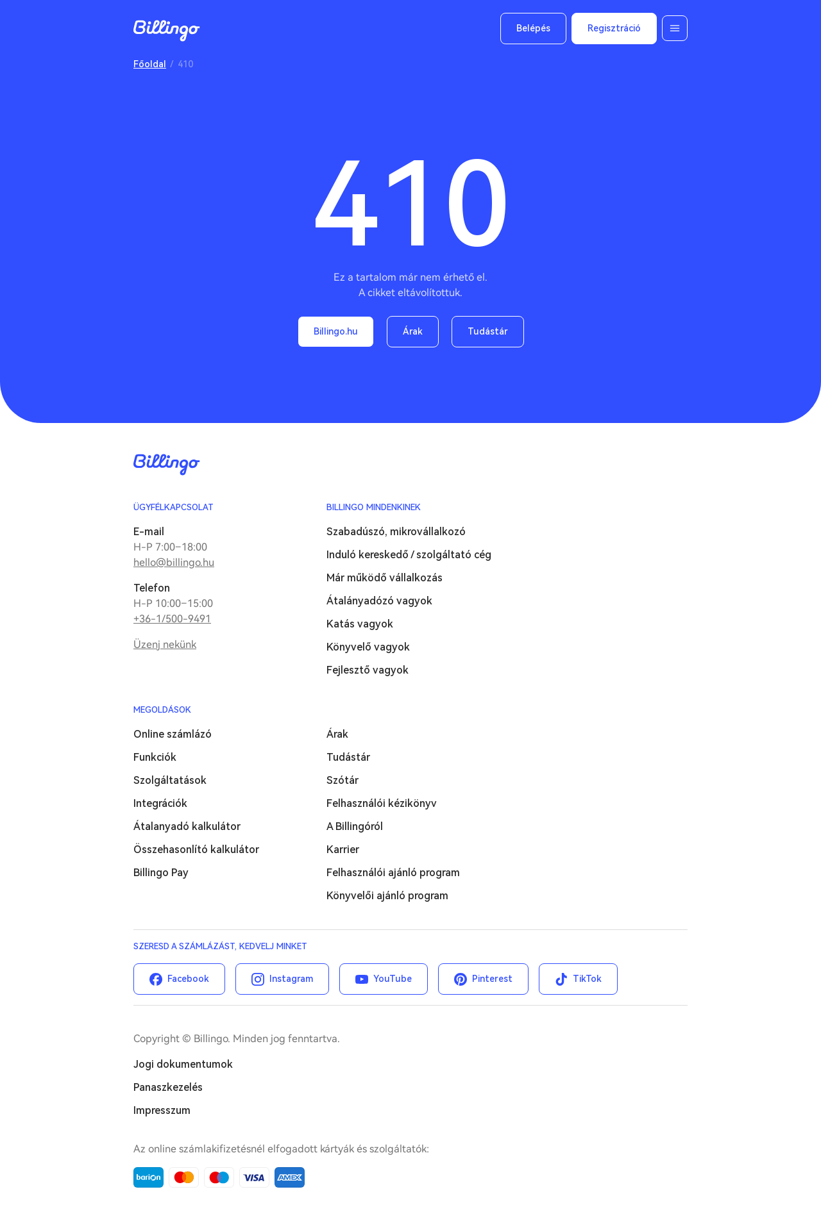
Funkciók (154, 757)
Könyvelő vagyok (368, 647)
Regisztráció (614, 28)
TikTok (587, 979)
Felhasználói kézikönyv (381, 803)
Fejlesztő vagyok (367, 670)
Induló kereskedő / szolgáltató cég (408, 555)
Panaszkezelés (168, 1087)
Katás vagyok (359, 624)
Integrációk (160, 803)
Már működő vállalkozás (384, 578)
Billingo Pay (161, 873)
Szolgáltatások (170, 780)
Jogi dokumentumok (183, 1064)
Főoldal (149, 64)
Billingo (166, 31)
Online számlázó (172, 734)
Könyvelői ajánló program (387, 896)
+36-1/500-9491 (172, 619)
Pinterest (492, 979)
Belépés (533, 28)
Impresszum (161, 1110)
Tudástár (488, 331)
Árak (413, 331)
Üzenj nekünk (164, 644)
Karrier (342, 849)
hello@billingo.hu (173, 562)
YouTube (392, 979)
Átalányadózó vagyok (379, 601)
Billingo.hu (336, 331)
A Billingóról (354, 826)
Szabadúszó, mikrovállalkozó (396, 532)
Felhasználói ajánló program (393, 873)
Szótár (342, 780)
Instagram (291, 979)
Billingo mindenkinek (373, 507)
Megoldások (162, 710)
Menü (675, 28)
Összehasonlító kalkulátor (196, 849)
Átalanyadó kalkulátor (187, 826)
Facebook (188, 979)
